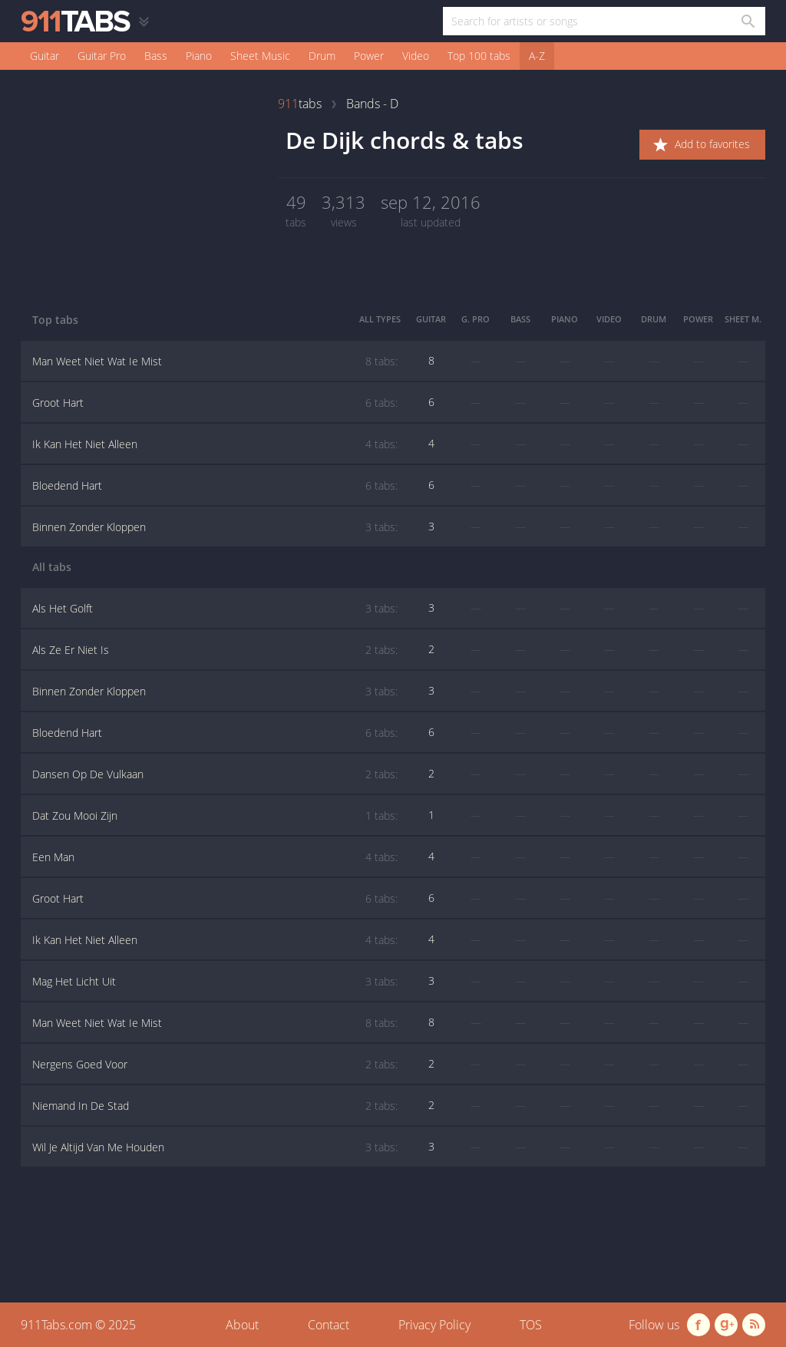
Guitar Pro (102, 55)
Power (369, 55)
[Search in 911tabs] (747, 21)
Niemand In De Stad (215, 1106)
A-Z (537, 55)
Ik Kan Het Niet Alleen (215, 444)
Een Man (215, 857)
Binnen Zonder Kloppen (215, 527)
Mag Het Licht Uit (215, 981)
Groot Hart (215, 403)
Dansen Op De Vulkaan (215, 774)
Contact (328, 1324)
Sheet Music (260, 55)
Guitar (44, 55)
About (242, 1324)
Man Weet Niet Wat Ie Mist (215, 361)
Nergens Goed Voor (215, 1064)
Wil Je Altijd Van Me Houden (215, 1147)
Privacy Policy (434, 1324)
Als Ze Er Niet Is (215, 650)
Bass (155, 55)
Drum (322, 55)
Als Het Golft (215, 608)
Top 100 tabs (478, 55)
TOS (531, 1324)
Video (415, 55)
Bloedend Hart (215, 486)
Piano (199, 55)
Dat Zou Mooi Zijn (215, 816)
